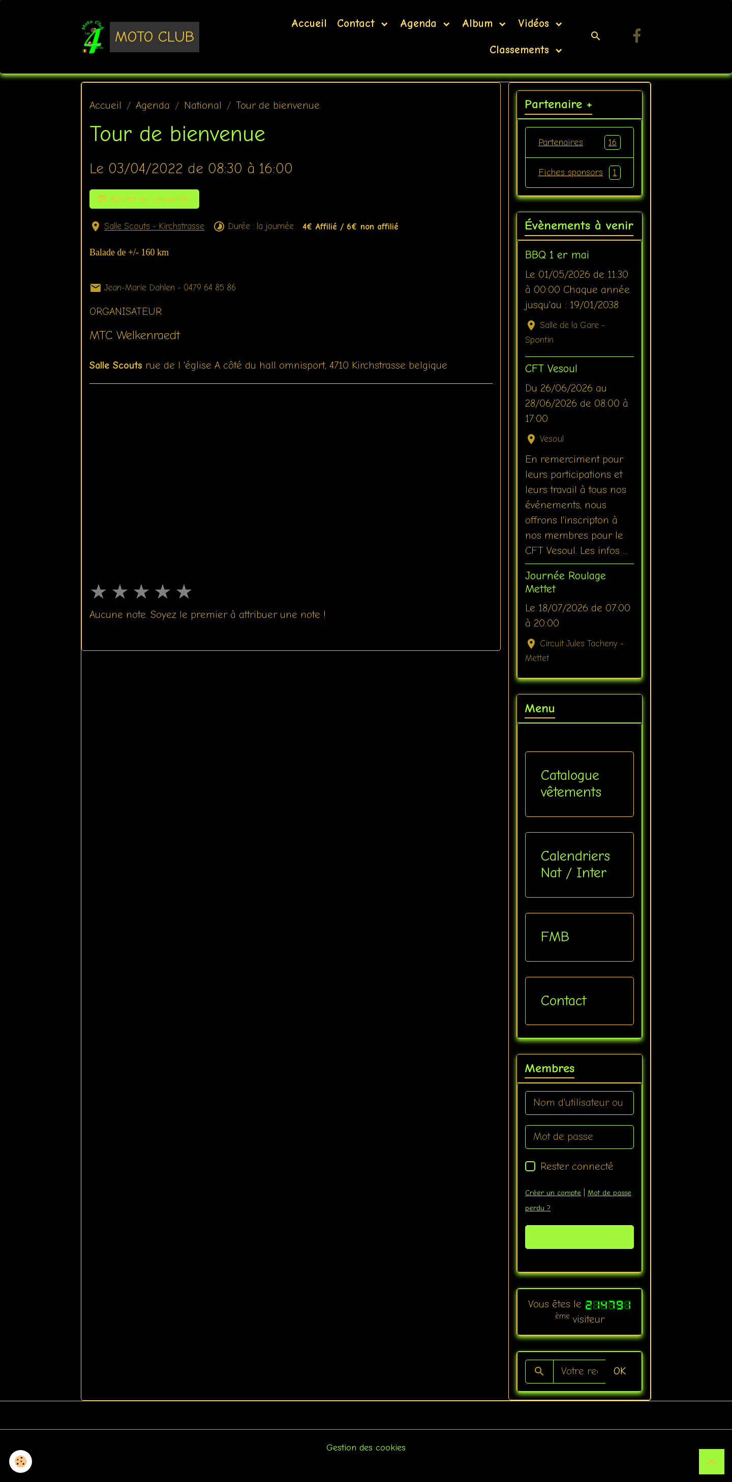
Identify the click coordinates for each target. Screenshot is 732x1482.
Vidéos (535, 23)
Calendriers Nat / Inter (575, 881)
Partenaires (579, 143)
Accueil (309, 23)
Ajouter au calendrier (144, 199)
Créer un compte (554, 1209)
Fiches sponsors (579, 181)
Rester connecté (577, 1183)
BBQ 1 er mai (557, 272)
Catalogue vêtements (571, 800)
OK (620, 1388)
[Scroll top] (711, 1461)
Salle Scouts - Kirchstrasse (154, 227)
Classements (519, 50)
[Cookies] (21, 1461)
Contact (358, 23)
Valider (579, 1254)
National (203, 105)
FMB (555, 953)
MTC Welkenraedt (134, 335)
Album (479, 23)
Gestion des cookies (366, 1464)
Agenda (420, 23)
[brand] (140, 36)
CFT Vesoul (551, 385)
